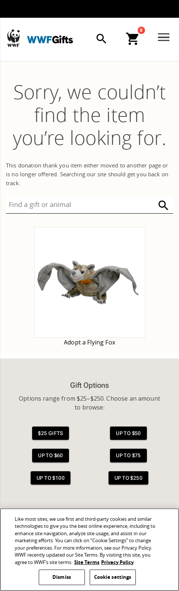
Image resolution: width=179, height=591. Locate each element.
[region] (89, 549)
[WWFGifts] (63, 36)
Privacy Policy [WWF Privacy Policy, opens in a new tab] (117, 562)
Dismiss (61, 577)
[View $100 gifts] (50, 478)
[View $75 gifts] (128, 455)
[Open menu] (163, 37)
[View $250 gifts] (128, 478)
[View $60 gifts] (50, 455)
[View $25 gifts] (50, 433)
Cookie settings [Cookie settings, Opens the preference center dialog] (112, 577)
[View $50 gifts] (128, 433)
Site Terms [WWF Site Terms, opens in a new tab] (86, 562)
